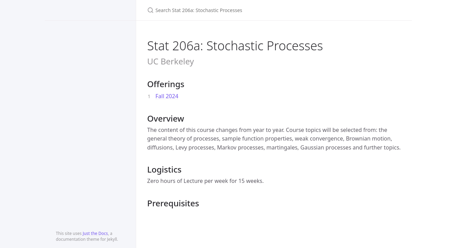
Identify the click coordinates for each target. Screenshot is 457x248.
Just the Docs (95, 233)
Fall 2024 (166, 96)
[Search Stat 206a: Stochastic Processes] (228, 10)
